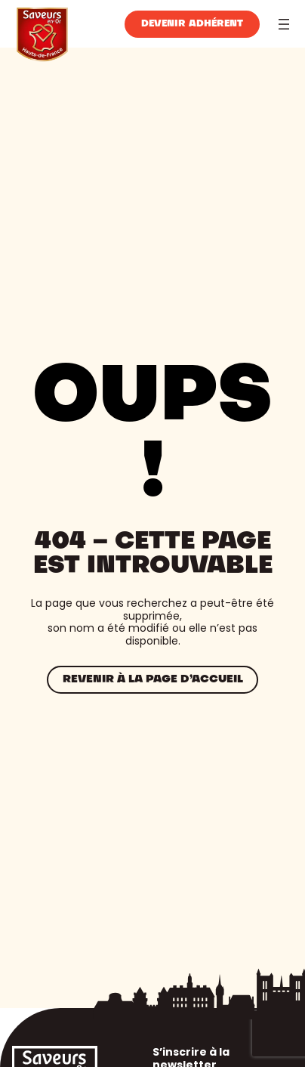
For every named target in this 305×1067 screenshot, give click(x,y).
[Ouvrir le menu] (284, 24)
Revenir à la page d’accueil (153, 679)
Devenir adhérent (192, 24)
